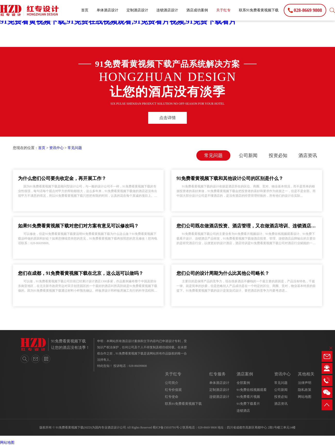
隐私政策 (304, 390)
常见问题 (75, 148)
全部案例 (243, 383)
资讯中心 (56, 148)
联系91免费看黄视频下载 (259, 10)
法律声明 (304, 383)
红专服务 (217, 374)
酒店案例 (245, 374)
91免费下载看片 (248, 404)
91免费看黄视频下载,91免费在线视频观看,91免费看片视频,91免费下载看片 (118, 21)
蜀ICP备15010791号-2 (167, 427)
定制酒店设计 (137, 10)
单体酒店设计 (107, 10)
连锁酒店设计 (167, 10)
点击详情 (167, 118)
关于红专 (223, 10)
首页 (84, 10)
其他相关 (306, 374)
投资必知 (278, 155)
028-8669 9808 (207, 427)
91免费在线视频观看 (252, 390)
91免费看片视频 (248, 397)
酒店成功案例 (197, 10)
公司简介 (171, 383)
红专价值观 (173, 390)
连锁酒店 (243, 411)
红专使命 (171, 397)
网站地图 (304, 397)
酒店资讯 (307, 155)
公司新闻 (248, 155)
